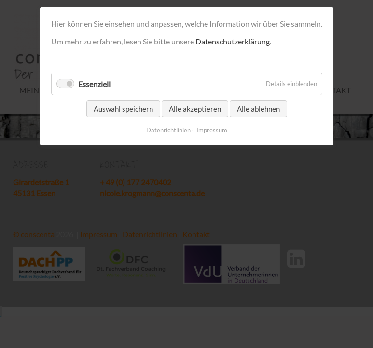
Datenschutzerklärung (232, 41)
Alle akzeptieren (195, 108)
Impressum (211, 130)
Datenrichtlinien (168, 130)
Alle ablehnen (258, 108)
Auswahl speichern (123, 108)
